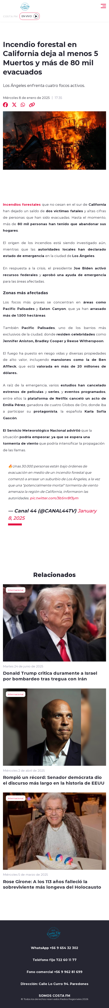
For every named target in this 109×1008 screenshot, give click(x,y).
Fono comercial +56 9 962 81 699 (54, 972)
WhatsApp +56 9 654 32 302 (54, 948)
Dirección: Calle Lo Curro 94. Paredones (54, 984)
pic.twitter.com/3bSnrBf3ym (54, 498)
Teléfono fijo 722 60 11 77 (55, 960)
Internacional (15, 590)
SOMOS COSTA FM (54, 996)
